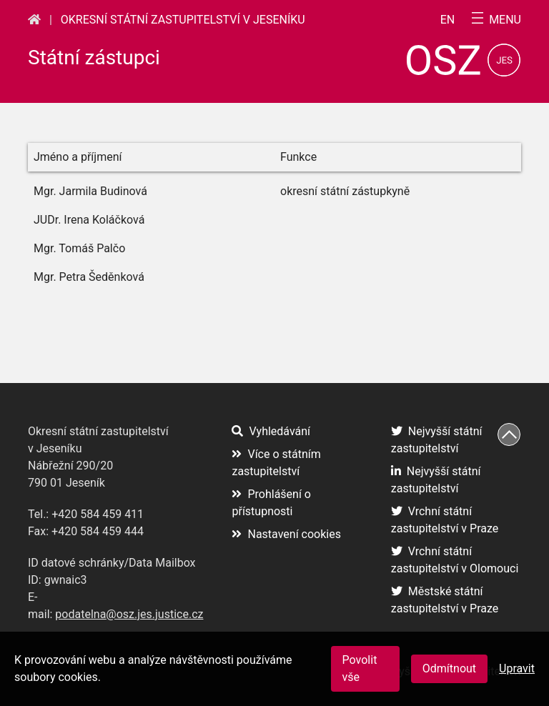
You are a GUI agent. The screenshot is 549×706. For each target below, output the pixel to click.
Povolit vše (359, 668)
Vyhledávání (271, 431)
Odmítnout (449, 668)
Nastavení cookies (286, 534)
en (447, 20)
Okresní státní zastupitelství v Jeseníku (183, 19)
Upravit (517, 668)
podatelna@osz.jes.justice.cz (129, 614)
